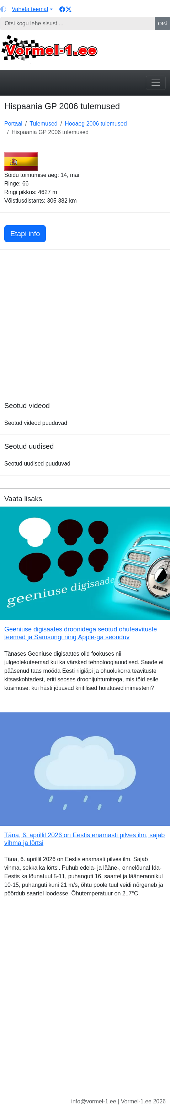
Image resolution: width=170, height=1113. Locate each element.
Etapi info (28, 233)
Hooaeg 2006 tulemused (96, 124)
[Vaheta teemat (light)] (26, 9)
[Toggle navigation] (156, 83)
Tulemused (44, 124)
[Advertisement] (85, 337)
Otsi (162, 23)
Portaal (13, 124)
